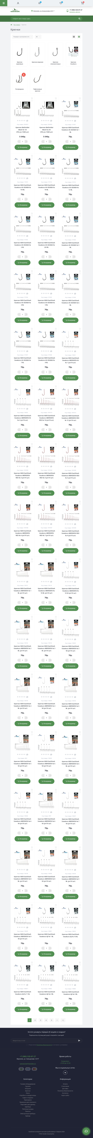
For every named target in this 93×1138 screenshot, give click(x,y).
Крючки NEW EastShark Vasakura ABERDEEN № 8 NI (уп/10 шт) (46, 879)
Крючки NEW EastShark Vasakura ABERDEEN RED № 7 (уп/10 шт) (46, 533)
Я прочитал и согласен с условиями (48, 1045)
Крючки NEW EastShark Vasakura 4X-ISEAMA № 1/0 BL (22, 187)
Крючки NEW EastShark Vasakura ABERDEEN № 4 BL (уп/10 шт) (22, 706)
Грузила (27, 1086)
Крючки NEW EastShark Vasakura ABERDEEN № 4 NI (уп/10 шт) (46, 706)
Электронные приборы (27, 1113)
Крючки (27, 1091)
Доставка (65, 1088)
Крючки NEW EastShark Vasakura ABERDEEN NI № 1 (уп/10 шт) (70, 360)
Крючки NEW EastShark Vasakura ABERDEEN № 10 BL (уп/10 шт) (46, 590)
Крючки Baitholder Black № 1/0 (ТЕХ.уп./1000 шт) (22, 129)
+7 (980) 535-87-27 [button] (28, 1056)
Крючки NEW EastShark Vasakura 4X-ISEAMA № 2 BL (22, 245)
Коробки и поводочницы (28, 1095)
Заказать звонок (74, 12)
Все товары (17, 24)
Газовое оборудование (27, 1084)
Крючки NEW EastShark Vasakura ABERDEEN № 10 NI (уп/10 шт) (70, 591)
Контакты (65, 1093)
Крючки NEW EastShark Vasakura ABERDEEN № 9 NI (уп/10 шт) (22, 936)
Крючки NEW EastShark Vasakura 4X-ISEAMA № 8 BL (46, 360)
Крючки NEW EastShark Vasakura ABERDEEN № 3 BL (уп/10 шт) (46, 648)
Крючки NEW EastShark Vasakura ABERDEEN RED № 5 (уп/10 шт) (70, 475)
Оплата (65, 1084)
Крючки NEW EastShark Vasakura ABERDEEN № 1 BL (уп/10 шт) (22, 590)
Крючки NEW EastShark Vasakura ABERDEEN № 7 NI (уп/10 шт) (70, 821)
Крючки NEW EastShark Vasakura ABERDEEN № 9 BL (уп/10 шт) (70, 879)
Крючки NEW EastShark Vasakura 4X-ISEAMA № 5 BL (46, 302)
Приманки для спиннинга (28, 1102)
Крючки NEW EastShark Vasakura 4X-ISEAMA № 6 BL (70, 302)
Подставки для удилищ (27, 1104)
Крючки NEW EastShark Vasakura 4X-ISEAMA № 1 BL (70, 130)
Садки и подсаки (27, 1098)
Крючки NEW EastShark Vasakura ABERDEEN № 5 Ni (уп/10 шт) (22, 763)
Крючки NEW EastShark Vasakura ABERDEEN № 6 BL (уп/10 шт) (70, 763)
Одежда (27, 1116)
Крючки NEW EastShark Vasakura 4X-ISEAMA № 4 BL (22, 302)
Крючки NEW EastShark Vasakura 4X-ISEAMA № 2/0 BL (46, 245)
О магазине (65, 1086)
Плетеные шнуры (27, 1109)
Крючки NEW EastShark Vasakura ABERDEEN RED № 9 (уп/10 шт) (70, 533)
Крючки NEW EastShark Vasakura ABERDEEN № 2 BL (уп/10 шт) (22, 648)
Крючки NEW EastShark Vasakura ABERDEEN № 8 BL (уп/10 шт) (22, 879)
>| (63, 1020)
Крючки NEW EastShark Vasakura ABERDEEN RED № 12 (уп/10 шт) (70, 418)
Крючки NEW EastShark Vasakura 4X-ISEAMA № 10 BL (46, 187)
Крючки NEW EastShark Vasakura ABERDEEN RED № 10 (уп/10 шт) (46, 418)
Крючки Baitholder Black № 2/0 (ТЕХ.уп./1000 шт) (46, 129)
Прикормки (28, 1100)
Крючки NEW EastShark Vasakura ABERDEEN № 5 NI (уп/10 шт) (46, 763)
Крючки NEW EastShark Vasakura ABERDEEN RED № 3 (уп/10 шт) (22, 475)
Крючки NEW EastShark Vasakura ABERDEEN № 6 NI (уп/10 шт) (22, 821)
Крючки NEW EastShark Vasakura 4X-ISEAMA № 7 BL (22, 360)
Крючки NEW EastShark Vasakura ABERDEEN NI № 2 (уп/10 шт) (22, 418)
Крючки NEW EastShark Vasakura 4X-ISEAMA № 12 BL (70, 187)
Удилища (28, 1107)
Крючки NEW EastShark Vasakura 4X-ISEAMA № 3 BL (70, 245)
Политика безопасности (44, 1045)
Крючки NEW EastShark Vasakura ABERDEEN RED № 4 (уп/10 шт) (46, 475)
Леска (28, 1093)
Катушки (28, 1088)
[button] (43, 11)
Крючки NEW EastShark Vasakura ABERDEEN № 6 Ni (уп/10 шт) (46, 821)
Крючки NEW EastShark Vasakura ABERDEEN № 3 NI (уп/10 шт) (70, 648)
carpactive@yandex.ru (28, 1064)
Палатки (27, 1111)
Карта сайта (65, 1095)
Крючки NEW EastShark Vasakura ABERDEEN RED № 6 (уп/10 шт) (22, 533)
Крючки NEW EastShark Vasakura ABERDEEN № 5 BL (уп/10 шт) (70, 706)
